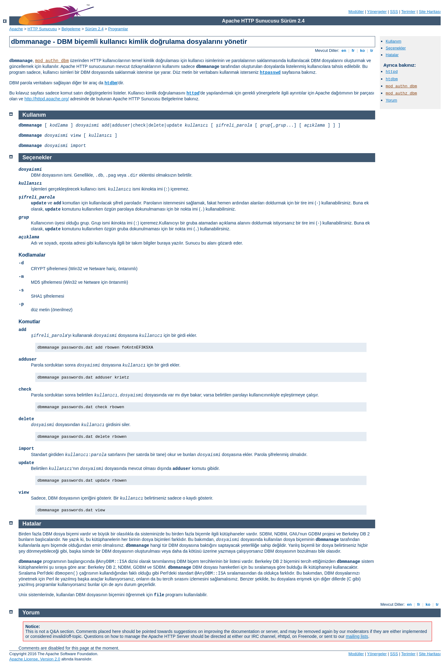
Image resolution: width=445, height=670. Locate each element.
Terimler (408, 11)
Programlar (118, 29)
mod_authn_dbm (52, 60)
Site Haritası (430, 11)
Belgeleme (70, 29)
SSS (394, 11)
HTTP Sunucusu (42, 29)
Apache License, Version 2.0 (34, 659)
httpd (192, 93)
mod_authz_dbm (401, 93)
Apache (16, 29)
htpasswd (270, 72)
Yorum (391, 100)
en (343, 50)
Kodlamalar (32, 255)
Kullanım (393, 41)
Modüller (356, 11)
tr (372, 50)
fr (353, 50)
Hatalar (392, 54)
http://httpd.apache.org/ (46, 98)
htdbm (110, 83)
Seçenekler (396, 48)
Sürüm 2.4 (94, 29)
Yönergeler (377, 11)
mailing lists (357, 636)
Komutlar (29, 321)
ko (362, 50)
